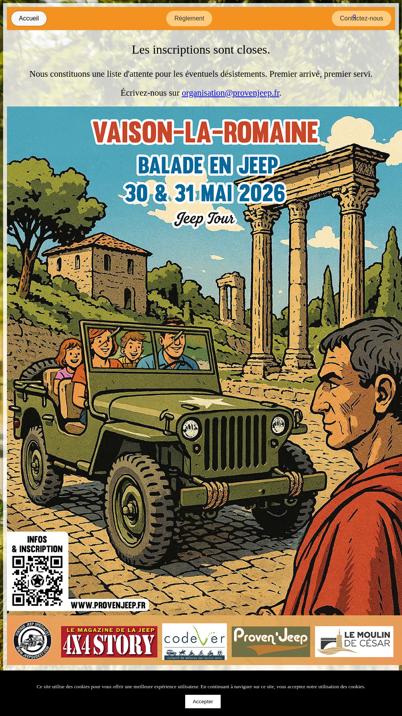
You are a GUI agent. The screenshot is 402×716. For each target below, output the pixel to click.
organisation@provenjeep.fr (230, 93)
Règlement (189, 18)
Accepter (203, 701)
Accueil (29, 18)
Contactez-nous (361, 18)
